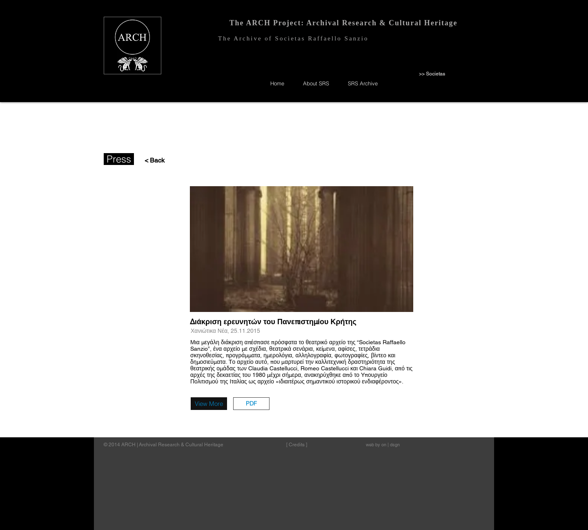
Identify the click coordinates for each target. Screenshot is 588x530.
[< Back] (152, 160)
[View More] (209, 403)
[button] (251, 403)
